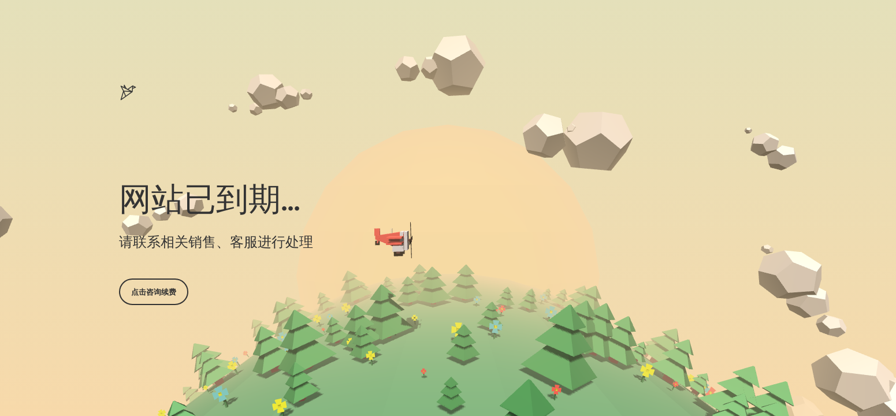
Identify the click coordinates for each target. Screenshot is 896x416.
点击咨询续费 (153, 291)
